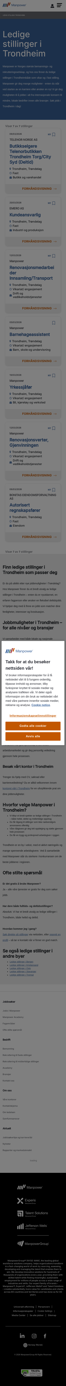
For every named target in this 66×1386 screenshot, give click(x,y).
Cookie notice (41, 705)
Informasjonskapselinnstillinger (33, 715)
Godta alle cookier (33, 725)
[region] (33, 693)
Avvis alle (33, 736)
